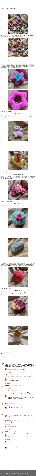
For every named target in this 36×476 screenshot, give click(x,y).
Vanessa (6, 362)
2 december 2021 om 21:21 (12, 420)
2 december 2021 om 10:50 (14, 414)
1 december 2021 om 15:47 (12, 390)
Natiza (6, 426)
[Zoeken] (34, 1)
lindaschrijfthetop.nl (8, 385)
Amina (6, 441)
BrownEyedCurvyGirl (7, 1)
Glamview (6, 403)
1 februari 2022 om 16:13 (19, 395)
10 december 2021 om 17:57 (12, 431)
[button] (1, 12)
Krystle (6, 374)
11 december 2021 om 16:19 (11, 441)
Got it (21, 474)
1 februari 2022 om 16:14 (19, 434)
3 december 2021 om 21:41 (11, 426)
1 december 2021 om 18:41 (13, 403)
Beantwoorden (8, 372)
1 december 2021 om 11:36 (12, 374)
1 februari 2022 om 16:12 (19, 368)
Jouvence (6, 431)
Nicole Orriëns (7, 414)
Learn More (16, 474)
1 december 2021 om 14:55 (17, 385)
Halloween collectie (5, 35)
